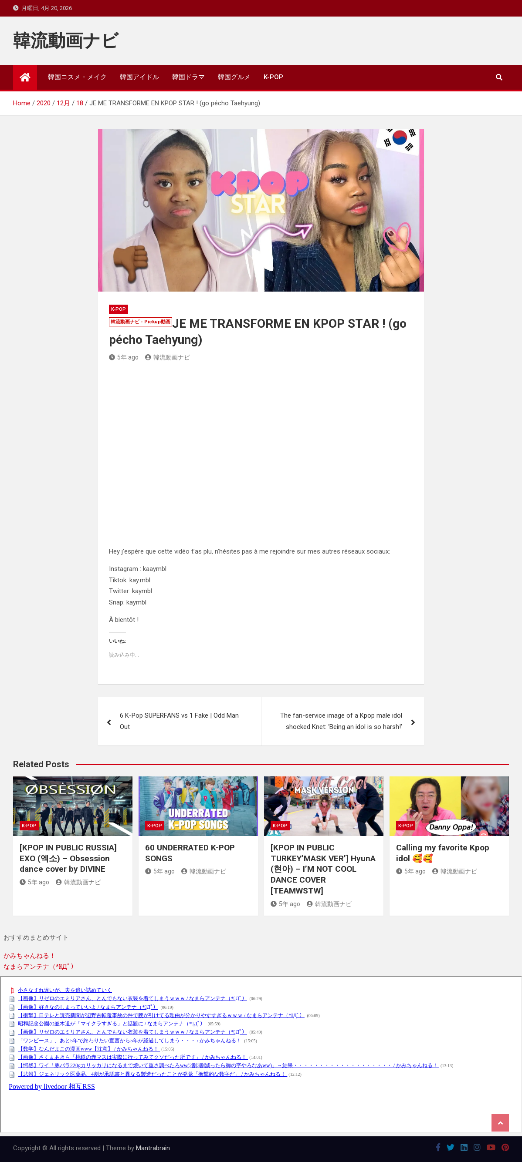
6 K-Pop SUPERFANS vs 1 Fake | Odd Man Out (179, 721)
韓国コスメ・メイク (77, 77)
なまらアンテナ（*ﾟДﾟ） (40, 967)
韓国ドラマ (188, 77)
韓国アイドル (139, 77)
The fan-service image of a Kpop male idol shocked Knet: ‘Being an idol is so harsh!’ (341, 721)
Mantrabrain (153, 1148)
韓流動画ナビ (66, 40)
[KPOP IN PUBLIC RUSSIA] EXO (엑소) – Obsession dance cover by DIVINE (68, 858)
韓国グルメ (234, 77)
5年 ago (124, 357)
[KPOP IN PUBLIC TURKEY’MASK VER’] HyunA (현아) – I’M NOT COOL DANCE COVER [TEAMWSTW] (323, 869)
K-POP (273, 77)
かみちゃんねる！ (29, 956)
